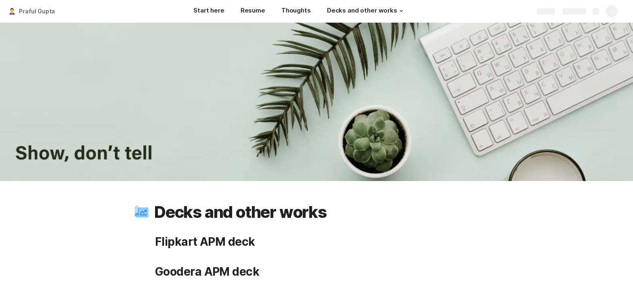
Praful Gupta (37, 11)
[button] (401, 11)
